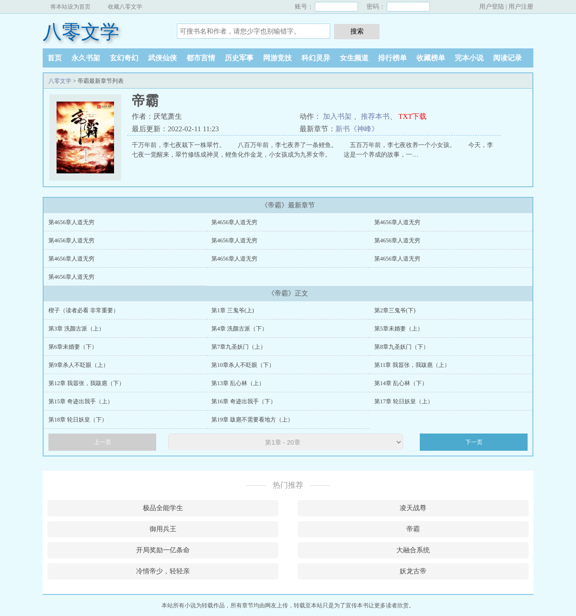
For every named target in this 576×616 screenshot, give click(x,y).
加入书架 (337, 116)
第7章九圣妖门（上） (238, 346)
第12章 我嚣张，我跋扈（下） (86, 383)
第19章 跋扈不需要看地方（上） (252, 419)
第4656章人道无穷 (71, 222)
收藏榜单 (430, 58)
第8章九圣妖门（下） (401, 346)
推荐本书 (375, 116)
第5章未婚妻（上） (398, 328)
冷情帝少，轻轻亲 (163, 571)
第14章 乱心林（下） (400, 383)
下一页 (474, 442)
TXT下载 (412, 116)
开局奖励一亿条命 (163, 550)
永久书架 (85, 58)
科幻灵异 (315, 58)
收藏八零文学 (125, 6)
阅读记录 (507, 58)
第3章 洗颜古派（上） (76, 328)
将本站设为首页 (70, 6)
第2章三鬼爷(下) (394, 310)
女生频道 (354, 58)
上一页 (102, 442)
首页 (54, 58)
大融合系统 (413, 550)
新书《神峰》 (357, 129)
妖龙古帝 (413, 571)
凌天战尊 (413, 508)
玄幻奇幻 (124, 58)
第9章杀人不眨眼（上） (78, 365)
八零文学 (81, 32)
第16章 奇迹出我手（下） (243, 401)
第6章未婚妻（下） (72, 346)
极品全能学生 (163, 508)
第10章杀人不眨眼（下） (243, 365)
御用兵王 (163, 529)
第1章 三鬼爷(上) (232, 310)
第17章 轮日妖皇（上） (403, 401)
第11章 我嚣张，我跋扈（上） (412, 365)
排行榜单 (392, 58)
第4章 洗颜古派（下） (239, 328)
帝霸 (413, 529)
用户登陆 (491, 6)
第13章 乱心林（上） (238, 383)
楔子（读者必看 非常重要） (83, 310)
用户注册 (520, 6)
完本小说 (469, 58)
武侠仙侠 (162, 58)
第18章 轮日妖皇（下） (77, 419)
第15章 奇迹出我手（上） (80, 401)
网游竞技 (277, 58)
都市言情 (200, 58)
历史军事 (239, 58)
